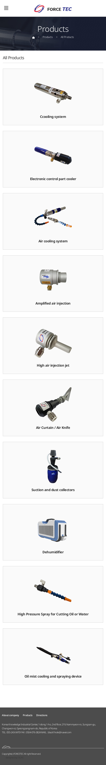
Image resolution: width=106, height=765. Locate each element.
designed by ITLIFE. (15, 757)
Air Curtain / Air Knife (53, 407)
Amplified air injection (53, 283)
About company (10, 715)
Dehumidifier (53, 532)
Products (27, 715)
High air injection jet (53, 345)
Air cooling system (53, 221)
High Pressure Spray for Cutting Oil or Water (53, 594)
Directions (41, 715)
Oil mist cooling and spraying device (53, 656)
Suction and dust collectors (53, 470)
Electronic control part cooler (53, 159)
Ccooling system (53, 96)
